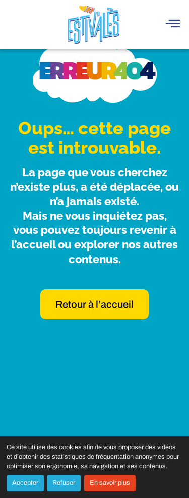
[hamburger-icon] (173, 24)
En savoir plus (110, 482)
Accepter (25, 482)
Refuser (63, 482)
